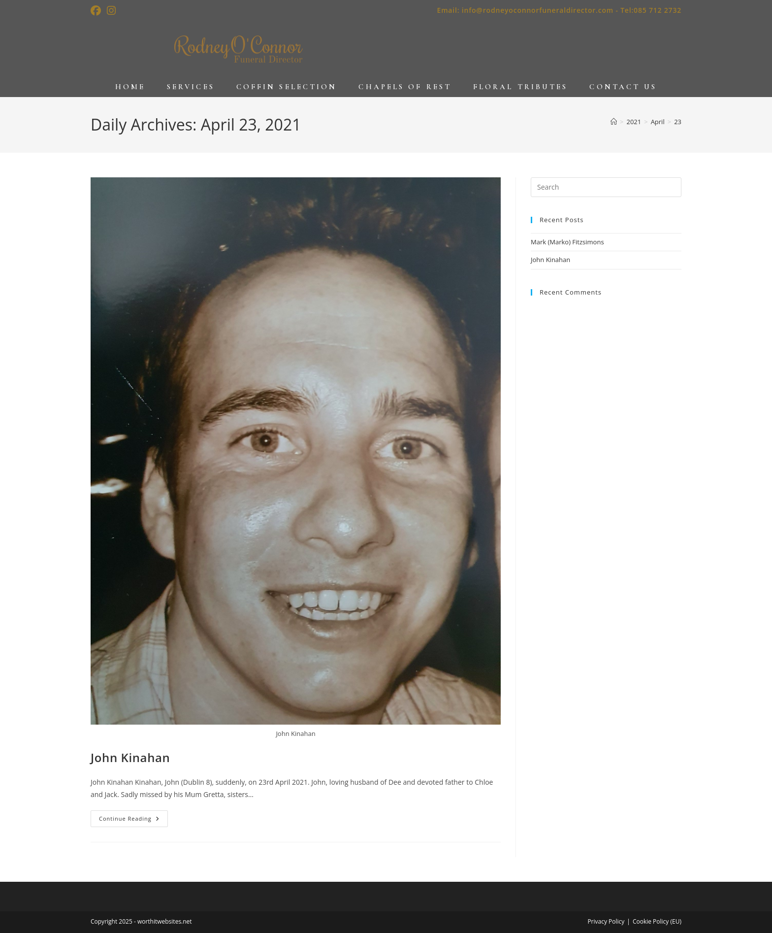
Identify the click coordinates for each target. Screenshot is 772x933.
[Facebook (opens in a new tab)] (97, 10)
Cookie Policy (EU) (657, 921)
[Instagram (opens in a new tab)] (111, 10)
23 (677, 121)
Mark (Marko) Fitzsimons (567, 241)
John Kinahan (130, 757)
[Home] (614, 121)
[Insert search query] (606, 187)
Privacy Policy (605, 921)
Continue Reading (133, 820)
